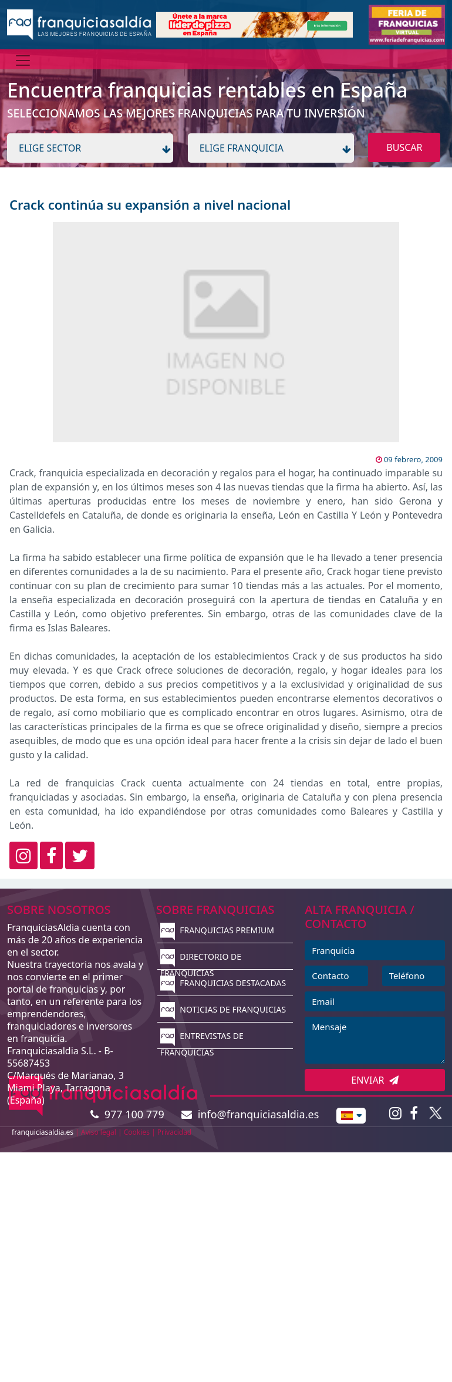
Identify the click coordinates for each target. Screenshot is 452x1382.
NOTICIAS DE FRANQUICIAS (223, 1009)
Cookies (137, 1132)
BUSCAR (404, 147)
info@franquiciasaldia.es (250, 1114)
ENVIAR (375, 1080)
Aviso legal (98, 1132)
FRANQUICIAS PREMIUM (217, 930)
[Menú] (23, 60)
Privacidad (174, 1132)
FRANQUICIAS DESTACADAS (223, 982)
